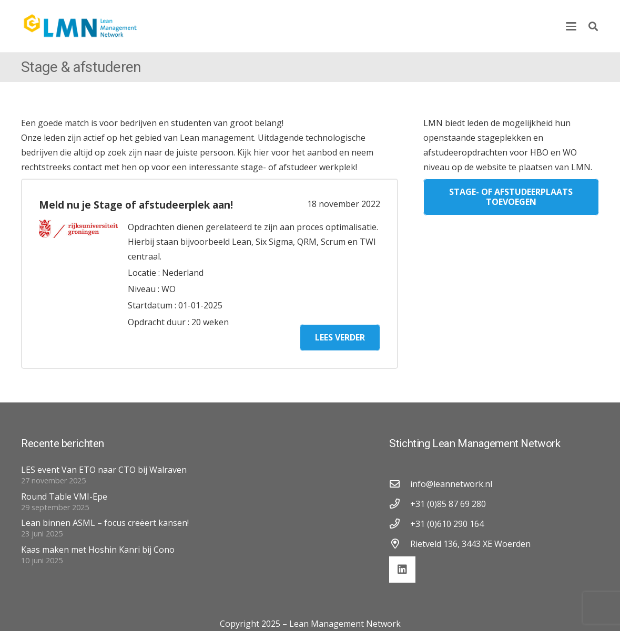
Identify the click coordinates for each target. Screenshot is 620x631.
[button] (571, 26)
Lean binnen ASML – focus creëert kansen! (105, 523)
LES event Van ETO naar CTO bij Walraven (104, 469)
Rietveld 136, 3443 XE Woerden (470, 544)
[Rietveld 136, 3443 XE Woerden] (399, 544)
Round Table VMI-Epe (64, 496)
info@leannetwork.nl (451, 484)
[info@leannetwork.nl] (399, 484)
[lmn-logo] (80, 26)
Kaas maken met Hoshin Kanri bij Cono (98, 549)
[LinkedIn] (402, 569)
